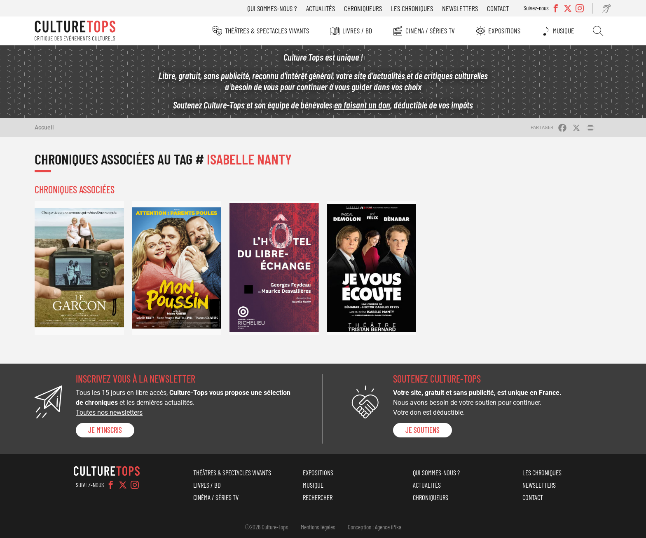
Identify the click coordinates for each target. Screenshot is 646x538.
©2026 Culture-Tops (266, 527)
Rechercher (598, 30)
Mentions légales (318, 527)
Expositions (504, 30)
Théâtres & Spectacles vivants (267, 30)
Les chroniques (412, 8)
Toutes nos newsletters (109, 412)
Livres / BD (357, 30)
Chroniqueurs (363, 8)
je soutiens (422, 430)
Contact (498, 8)
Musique (563, 30)
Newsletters (460, 8)
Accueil (44, 127)
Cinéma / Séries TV (430, 30)
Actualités (320, 8)
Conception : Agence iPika (374, 527)
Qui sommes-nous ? (272, 8)
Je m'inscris (105, 430)
